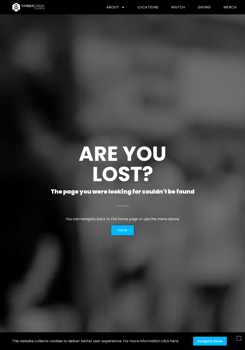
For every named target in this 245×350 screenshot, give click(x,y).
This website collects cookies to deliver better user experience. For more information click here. (95, 341)
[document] (122, 175)
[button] (239, 338)
